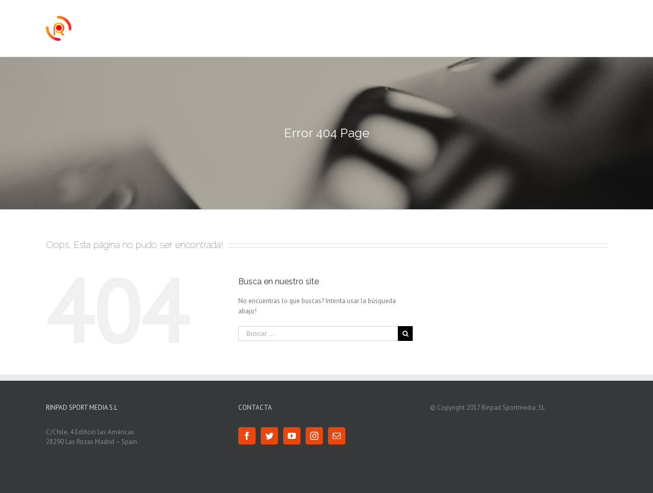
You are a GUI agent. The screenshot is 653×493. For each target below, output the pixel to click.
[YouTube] (291, 436)
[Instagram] (314, 436)
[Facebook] (247, 436)
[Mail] (336, 436)
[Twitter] (269, 436)
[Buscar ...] (318, 333)
